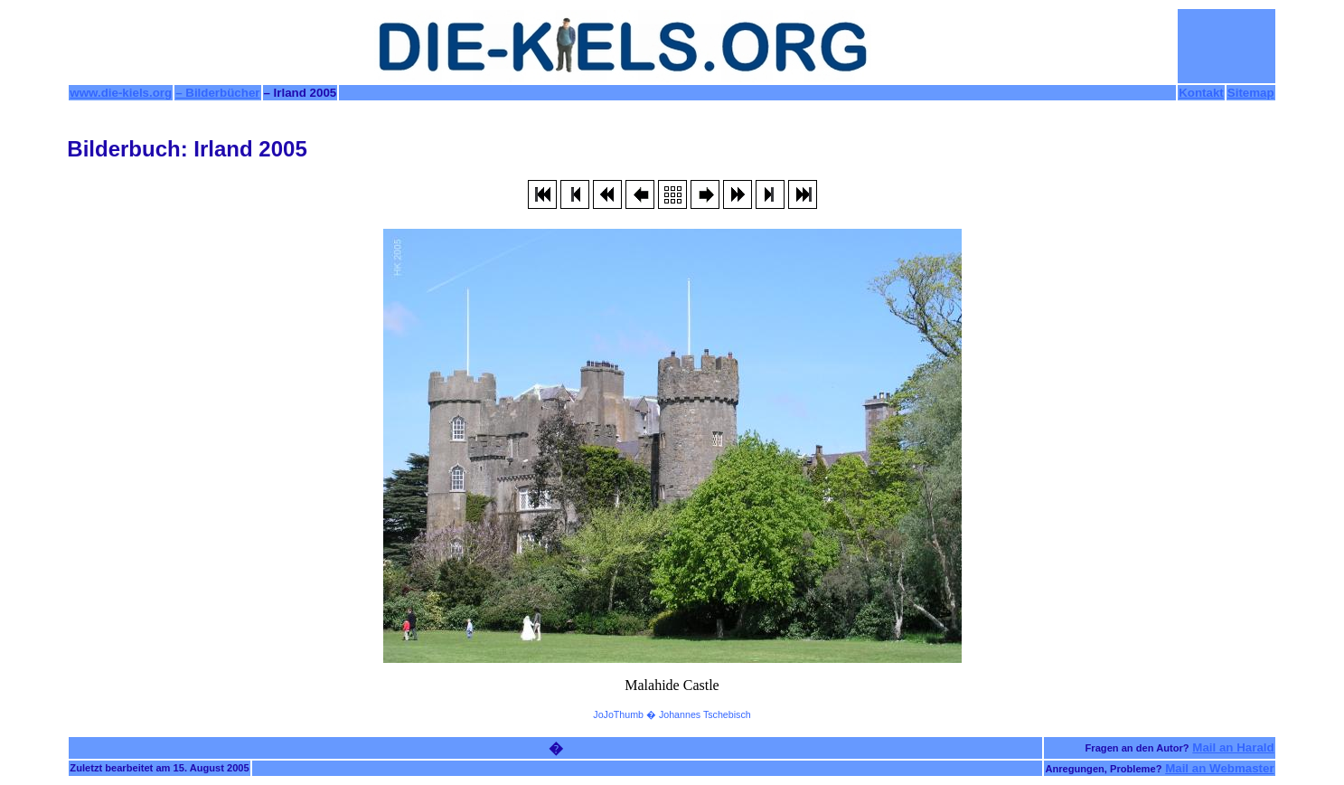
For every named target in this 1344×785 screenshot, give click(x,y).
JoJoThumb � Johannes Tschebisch (671, 714)
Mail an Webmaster (1219, 768)
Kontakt (1201, 92)
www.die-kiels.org (121, 92)
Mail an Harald (1233, 747)
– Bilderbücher (217, 92)
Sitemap (1250, 92)
